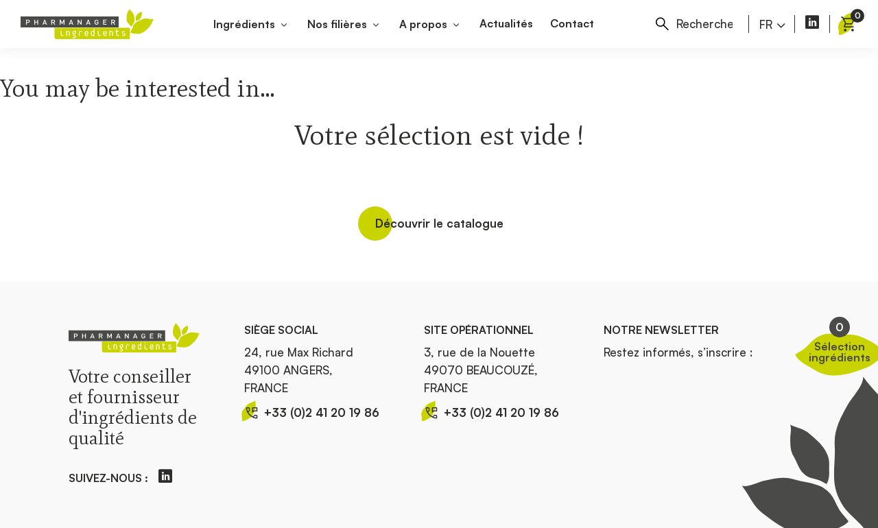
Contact (572, 23)
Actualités (506, 23)
